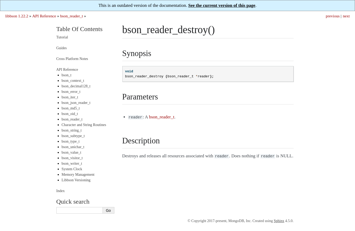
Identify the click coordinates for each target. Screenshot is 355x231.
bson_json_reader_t (76, 103)
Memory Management (78, 175)
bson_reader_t (71, 16)
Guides (61, 48)
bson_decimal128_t (76, 86)
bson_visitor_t (72, 158)
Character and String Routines (84, 125)
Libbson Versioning (76, 180)
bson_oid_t (70, 114)
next (346, 16)
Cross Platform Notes (72, 59)
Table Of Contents (79, 29)
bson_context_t (73, 81)
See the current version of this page (221, 5)
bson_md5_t (71, 108)
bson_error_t (71, 92)
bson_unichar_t (73, 147)
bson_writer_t (72, 163)
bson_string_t (72, 130)
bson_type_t (71, 141)
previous (333, 16)
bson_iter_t (70, 97)
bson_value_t (71, 152)
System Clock (72, 169)
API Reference (44, 16)
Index (60, 191)
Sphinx (279, 221)
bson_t (66, 75)
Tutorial (62, 37)
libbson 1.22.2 (16, 16)
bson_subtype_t (73, 136)
